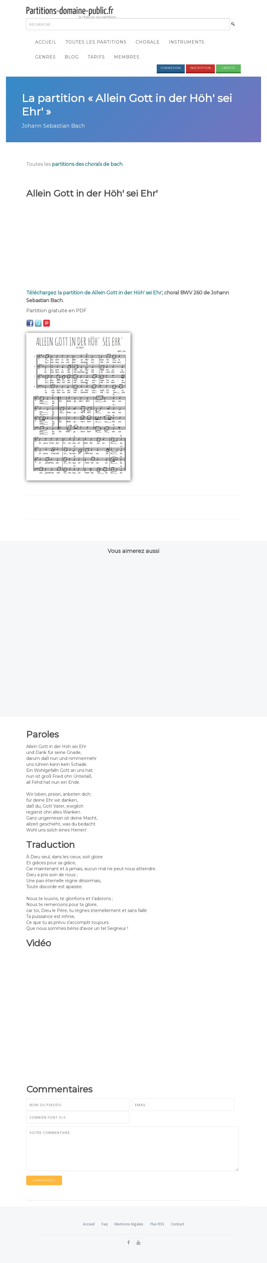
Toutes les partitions (96, 42)
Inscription (200, 67)
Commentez (44, 1180)
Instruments (186, 42)
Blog (72, 57)
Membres (126, 57)
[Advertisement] (133, 244)
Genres (45, 57)
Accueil (46, 42)
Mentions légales (128, 1224)
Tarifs (96, 57)
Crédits (228, 67)
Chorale (148, 42)
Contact (177, 1224)
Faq (105, 1224)
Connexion (171, 67)
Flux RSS (157, 1224)
